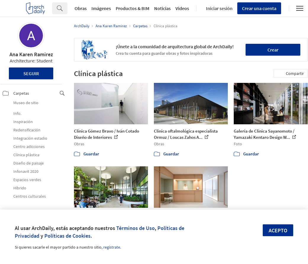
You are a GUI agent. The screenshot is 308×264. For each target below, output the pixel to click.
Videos (182, 8)
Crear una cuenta (259, 8)
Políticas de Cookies (67, 235)
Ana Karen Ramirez (31, 54)
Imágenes (101, 8)
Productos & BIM (132, 8)
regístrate (111, 247)
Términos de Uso (135, 228)
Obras (81, 8)
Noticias (162, 8)
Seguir (31, 73)
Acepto (278, 230)
